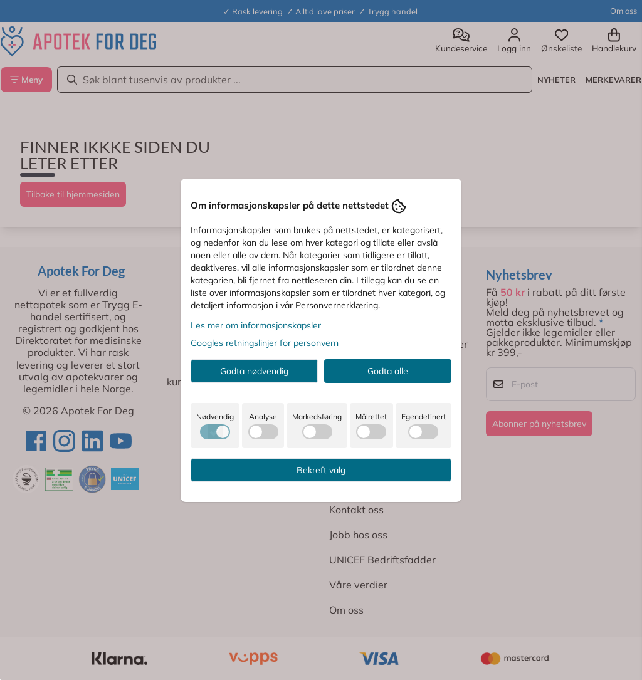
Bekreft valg (321, 470)
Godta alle (387, 371)
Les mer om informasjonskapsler (256, 325)
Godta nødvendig (254, 371)
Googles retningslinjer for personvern (265, 342)
